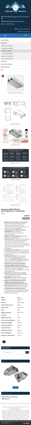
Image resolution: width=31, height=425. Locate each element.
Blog (2, 70)
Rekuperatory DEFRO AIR (7, 48)
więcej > (15, 387)
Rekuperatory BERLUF (6, 51)
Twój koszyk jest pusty (24, 31)
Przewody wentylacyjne (7, 53)
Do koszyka (26, 218)
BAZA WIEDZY (16, 61)
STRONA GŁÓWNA (5, 40)
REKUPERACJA (16, 43)
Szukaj (27, 352)
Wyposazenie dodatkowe (7, 56)
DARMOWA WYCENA (5, 67)
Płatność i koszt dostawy (9, 397)
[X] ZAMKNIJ (26, 423)
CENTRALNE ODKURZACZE (6, 64)
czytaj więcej (12, 423)
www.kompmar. (18, 409)
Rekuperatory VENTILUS (7, 45)
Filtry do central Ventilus (7, 58)
